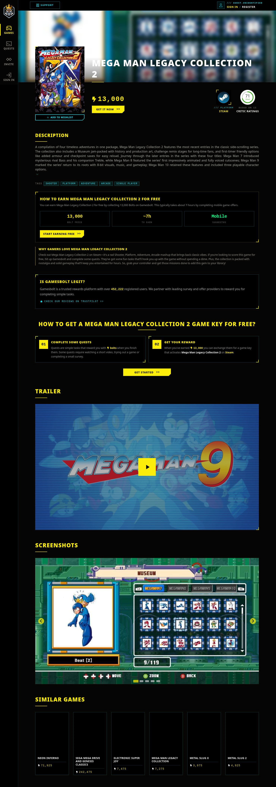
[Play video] (147, 467)
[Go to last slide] (41, 621)
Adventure (88, 183)
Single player (126, 183)
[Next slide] (253, 621)
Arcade (106, 183)
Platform (69, 183)
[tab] (135, 681)
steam (223, 111)
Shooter (51, 183)
